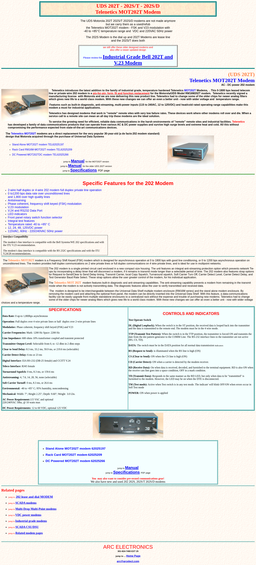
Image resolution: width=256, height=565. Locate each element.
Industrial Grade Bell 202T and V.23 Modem (138, 60)
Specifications (83, 170)
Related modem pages (29, 533)
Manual (77, 161)
